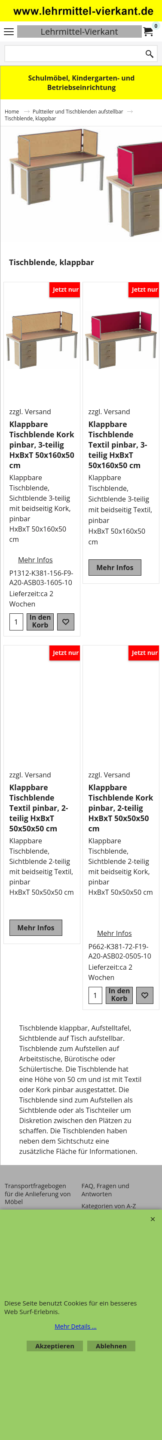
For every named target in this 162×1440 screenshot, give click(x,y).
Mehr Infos (35, 560)
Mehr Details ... (76, 1326)
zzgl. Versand (30, 411)
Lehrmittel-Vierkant (79, 31)
